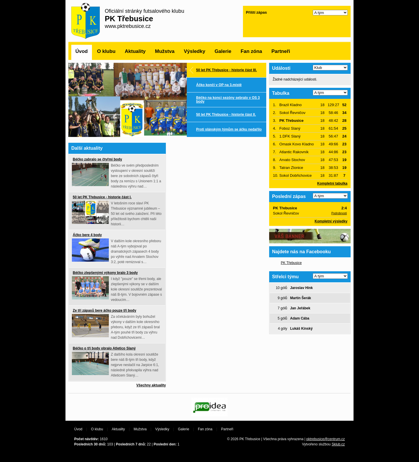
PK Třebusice (291, 263)
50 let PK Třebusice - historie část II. (226, 115)
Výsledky (194, 51)
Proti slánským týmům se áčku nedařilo (229, 129)
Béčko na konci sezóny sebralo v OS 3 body (228, 100)
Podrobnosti (339, 213)
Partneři (280, 51)
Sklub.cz (338, 444)
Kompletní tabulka (332, 183)
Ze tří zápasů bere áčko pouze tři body (104, 310)
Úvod (81, 51)
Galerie (222, 51)
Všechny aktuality (151, 385)
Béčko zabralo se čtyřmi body (97, 159)
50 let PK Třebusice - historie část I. (102, 197)
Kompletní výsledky (331, 221)
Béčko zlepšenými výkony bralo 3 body (105, 273)
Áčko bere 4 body (87, 235)
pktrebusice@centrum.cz (325, 439)
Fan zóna (251, 51)
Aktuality (135, 51)
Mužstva (165, 51)
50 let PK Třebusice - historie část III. (226, 70)
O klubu (106, 51)
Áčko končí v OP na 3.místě (219, 85)
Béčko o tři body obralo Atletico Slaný (104, 348)
